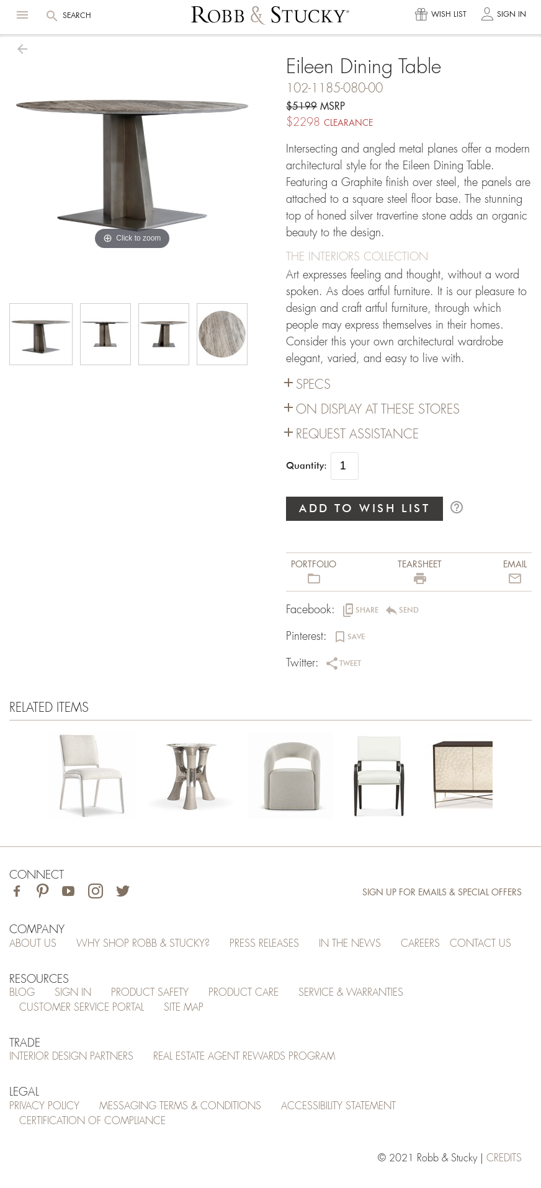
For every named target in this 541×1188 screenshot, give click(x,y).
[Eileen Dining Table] (91, 778)
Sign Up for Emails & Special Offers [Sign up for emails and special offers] (442, 892)
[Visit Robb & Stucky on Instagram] (95, 893)
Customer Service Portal (81, 1008)
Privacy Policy (44, 1106)
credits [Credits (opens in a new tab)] (504, 1158)
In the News (350, 944)
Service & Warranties (350, 993)
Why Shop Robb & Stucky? (143, 944)
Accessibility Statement (338, 1106)
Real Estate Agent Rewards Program (244, 1057)
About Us (32, 944)
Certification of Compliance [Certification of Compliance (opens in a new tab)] (92, 1121)
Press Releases (264, 944)
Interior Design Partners (71, 1057)
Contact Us (480, 944)
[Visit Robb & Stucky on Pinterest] (42, 893)
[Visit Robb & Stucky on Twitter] (122, 893)
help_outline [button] (456, 507)
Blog (22, 993)
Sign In (73, 993)
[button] (22, 14)
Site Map (183, 1008)
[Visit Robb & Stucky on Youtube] (68, 893)
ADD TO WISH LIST (365, 508)
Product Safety (150, 993)
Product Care (243, 993)
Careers (420, 944)
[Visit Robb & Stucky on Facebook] (16, 893)
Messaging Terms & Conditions (180, 1106)
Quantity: (306, 465)
